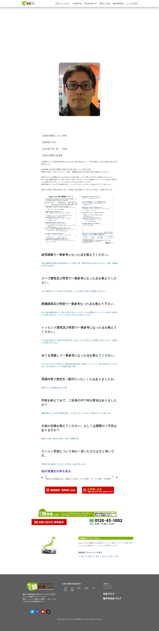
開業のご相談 (104, 3)
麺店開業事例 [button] (118, 3)
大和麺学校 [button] (77, 3)
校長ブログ (109, 595)
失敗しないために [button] (62, 3)
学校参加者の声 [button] (90, 3)
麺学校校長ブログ (112, 599)
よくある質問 (131, 3)
